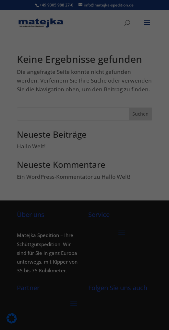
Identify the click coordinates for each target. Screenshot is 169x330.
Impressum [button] (120, 206)
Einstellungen (20, 98)
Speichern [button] (84, 154)
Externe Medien (138, 112)
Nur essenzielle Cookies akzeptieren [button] (85, 173)
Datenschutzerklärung (29, 91)
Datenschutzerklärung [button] (88, 206)
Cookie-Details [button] (52, 206)
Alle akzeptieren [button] (84, 135)
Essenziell (20, 112)
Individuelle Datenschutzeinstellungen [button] (84, 192)
